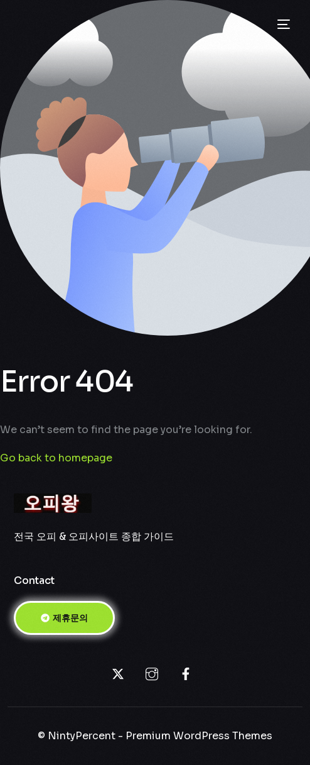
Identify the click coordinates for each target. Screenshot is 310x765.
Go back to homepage (56, 458)
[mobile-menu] (282, 24)
